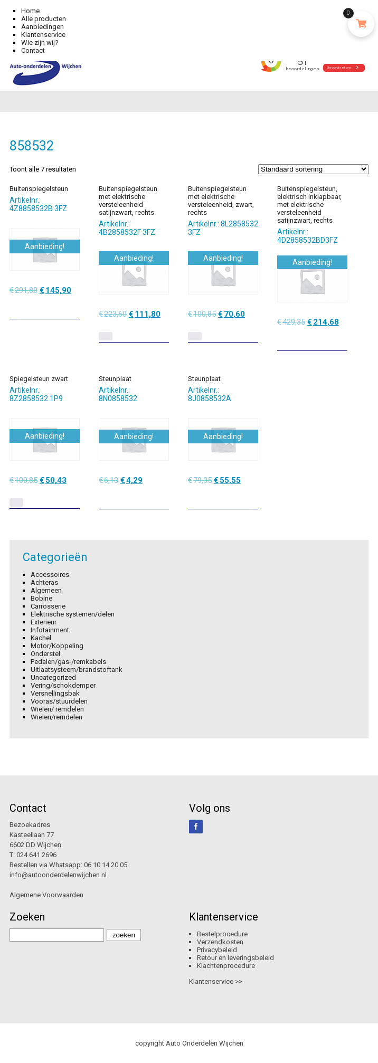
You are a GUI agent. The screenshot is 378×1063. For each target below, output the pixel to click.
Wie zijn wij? (40, 42)
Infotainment (50, 630)
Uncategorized (53, 677)
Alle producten (43, 19)
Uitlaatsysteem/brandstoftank (76, 669)
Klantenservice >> (215, 981)
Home (30, 11)
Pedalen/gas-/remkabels (68, 662)
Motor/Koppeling (57, 646)
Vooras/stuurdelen (59, 701)
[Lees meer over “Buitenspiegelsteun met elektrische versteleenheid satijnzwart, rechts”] (105, 336)
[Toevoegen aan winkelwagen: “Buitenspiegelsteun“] (73, 307)
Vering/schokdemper (63, 685)
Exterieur (43, 622)
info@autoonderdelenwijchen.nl (58, 875)
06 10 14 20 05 (105, 865)
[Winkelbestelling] (313, 169)
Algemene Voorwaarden (46, 895)
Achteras (44, 582)
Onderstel (45, 654)
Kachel (41, 638)
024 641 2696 (36, 855)
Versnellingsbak (55, 693)
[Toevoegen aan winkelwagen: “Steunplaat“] (162, 497)
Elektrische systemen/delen (73, 614)
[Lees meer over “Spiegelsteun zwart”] (16, 502)
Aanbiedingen (42, 27)
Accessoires (50, 574)
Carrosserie (48, 606)
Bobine (41, 598)
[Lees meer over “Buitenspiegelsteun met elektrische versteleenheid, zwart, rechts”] (195, 336)
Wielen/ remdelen (57, 709)
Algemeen (46, 590)
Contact (33, 50)
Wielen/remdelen (56, 717)
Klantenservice (43, 35)
